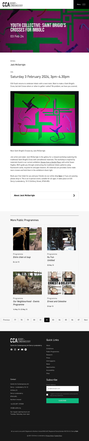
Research (49, 355)
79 (28, 320)
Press (48, 358)
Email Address (51, 385)
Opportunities (50, 367)
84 (59, 320)
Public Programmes (52, 352)
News (48, 364)
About (48, 345)
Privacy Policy (50, 436)
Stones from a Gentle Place (51, 162)
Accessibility (50, 370)
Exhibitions (49, 349)
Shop (48, 373)
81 (41, 320)
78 (21, 320)
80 (34, 320)
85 (66, 320)
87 (79, 320)
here (60, 176)
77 (15, 320)
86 (72, 320)
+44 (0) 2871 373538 (17, 404)
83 (53, 320)
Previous (6, 320)
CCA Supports (50, 361)
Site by (74, 431)
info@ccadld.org (15, 408)
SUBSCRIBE (62, 401)
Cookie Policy (58, 436)
